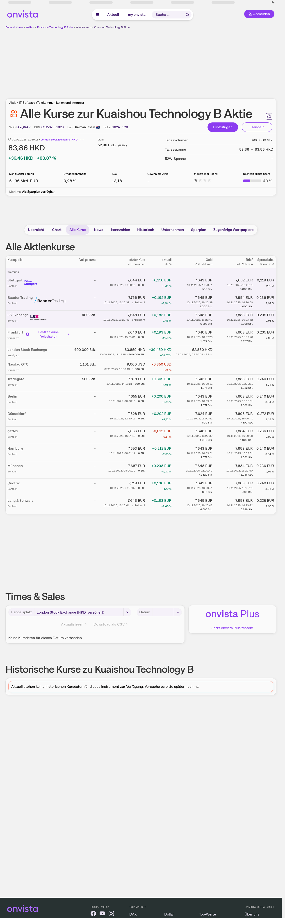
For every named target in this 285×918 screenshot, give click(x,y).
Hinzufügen (223, 127)
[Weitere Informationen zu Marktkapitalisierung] (23, 180)
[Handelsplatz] (82, 612)
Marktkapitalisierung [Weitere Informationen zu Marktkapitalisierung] (21, 174)
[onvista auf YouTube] (102, 914)
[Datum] (167, 612)
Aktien (30, 27)
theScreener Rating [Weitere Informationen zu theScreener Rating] (206, 174)
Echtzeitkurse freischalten (48, 334)
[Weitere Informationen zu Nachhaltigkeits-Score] (257, 180)
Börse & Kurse (14, 27)
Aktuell (113, 14)
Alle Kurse (77, 229)
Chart (57, 229)
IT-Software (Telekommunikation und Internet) (51, 103)
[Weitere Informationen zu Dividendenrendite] (70, 180)
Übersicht (36, 229)
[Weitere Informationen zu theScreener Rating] (202, 180)
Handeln (258, 127)
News (98, 229)
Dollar (169, 914)
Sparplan (198, 229)
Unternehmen (172, 229)
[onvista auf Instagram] (111, 914)
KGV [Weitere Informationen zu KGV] (115, 174)
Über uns (252, 914)
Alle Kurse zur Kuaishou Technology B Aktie (103, 27)
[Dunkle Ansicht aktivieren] (273, 2)
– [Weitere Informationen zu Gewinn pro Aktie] (148, 180)
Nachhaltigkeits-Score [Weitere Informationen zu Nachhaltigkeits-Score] (256, 174)
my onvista (137, 14)
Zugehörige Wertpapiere (233, 229)
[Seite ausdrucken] (269, 116)
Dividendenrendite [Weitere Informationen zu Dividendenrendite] (75, 174)
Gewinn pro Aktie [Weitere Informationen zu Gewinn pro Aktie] (158, 174)
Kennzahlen (120, 229)
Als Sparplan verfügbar (38, 192)
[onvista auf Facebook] (93, 914)
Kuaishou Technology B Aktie (55, 27)
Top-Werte (207, 914)
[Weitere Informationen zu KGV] (117, 180)
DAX (133, 914)
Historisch (145, 229)
